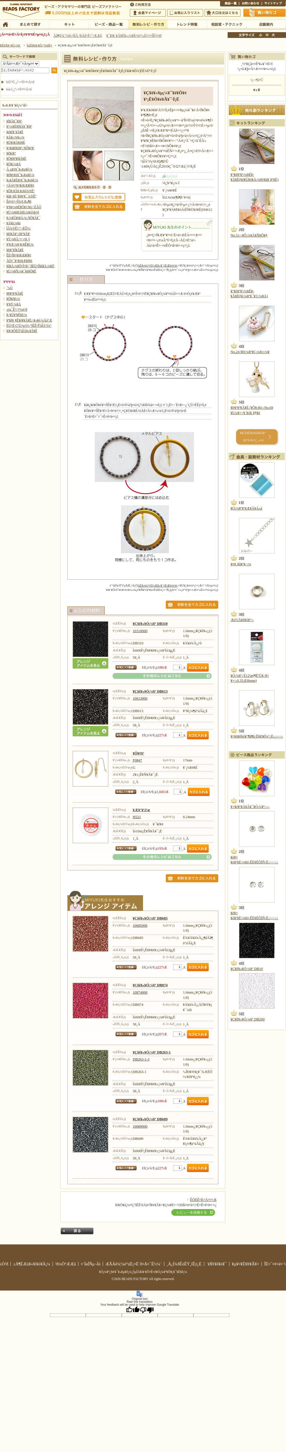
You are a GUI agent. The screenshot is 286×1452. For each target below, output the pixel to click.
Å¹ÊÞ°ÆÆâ (266, 24)
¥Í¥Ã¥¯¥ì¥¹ (14, 121)
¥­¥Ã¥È (69, 24)
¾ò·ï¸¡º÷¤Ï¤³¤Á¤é (19, 89)
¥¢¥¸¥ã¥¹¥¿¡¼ (241, 564)
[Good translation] (133, 1309)
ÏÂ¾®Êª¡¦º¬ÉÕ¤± (18, 228)
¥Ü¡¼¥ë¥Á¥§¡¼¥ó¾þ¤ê (22, 212)
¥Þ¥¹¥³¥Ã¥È (14, 293)
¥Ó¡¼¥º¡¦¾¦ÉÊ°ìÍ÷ (108, 24)
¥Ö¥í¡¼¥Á (13, 164)
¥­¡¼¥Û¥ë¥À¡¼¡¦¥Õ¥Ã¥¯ (23, 218)
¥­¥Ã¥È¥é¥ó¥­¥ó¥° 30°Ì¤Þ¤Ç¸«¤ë (253, 436)
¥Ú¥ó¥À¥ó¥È (15, 142)
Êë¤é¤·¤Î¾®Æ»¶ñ (18, 201)
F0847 (137, 760)
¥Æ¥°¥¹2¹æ (141, 810)
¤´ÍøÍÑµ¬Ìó (91, 1264)
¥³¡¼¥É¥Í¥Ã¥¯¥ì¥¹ (19, 126)
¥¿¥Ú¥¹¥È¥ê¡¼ (16, 315)
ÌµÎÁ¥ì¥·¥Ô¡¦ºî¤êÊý (147, 24)
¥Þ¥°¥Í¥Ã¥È (15, 250)
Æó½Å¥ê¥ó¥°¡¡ (242, 620)
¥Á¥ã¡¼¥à (13, 223)
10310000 (140, 631)
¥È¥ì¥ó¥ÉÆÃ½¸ (187, 24)
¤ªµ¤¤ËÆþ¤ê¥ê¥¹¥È (185, 13)
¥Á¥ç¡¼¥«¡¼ (15, 137)
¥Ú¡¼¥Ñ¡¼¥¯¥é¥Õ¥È (21, 271)
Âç (273, 35)
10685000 (140, 926)
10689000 (140, 1126)
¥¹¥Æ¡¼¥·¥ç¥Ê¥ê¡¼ (20, 244)
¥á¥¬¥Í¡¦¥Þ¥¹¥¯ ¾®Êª (21, 196)
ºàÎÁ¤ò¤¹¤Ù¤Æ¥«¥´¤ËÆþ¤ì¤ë (157, 265)
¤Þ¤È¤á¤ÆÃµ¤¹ (29, 24)
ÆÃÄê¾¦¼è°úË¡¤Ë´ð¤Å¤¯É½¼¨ (133, 1264)
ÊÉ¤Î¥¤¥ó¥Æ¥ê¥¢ (18, 255)
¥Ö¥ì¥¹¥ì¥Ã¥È (16, 158)
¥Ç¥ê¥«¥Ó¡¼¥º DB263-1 (152, 1052)
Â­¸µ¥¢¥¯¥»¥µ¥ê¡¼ (19, 169)
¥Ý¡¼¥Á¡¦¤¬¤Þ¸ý (18, 239)
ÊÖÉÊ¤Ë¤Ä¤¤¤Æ (203, 1200)
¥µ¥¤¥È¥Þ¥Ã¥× (274, 4)
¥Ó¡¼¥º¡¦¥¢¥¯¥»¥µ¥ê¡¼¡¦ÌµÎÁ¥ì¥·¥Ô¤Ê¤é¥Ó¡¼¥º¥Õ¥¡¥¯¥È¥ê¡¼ (143, 1272)
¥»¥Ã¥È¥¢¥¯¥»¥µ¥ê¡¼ (22, 180)
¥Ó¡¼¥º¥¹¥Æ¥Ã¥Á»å (246, 508)
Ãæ (267, 35)
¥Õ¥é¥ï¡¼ (13, 298)
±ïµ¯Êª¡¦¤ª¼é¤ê (16, 309)
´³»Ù (9, 288)
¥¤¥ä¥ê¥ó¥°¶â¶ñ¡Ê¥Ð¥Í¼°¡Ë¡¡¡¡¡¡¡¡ (257, 736)
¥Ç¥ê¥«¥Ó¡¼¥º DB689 (150, 1119)
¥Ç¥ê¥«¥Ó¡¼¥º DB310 (150, 624)
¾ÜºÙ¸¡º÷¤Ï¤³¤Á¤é (20, 82)
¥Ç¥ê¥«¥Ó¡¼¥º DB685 (150, 918)
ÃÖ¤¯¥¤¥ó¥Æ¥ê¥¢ (19, 260)
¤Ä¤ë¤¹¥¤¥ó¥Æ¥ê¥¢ (20, 185)
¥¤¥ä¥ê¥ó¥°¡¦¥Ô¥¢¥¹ (20, 148)
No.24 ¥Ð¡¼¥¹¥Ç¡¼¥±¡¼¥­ (250, 352)
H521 (137, 817)
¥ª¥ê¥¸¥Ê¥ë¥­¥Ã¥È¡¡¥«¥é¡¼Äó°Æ (29, 320)
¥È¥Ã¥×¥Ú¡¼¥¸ (10, 45)
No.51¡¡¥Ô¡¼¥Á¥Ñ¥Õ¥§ (249, 235)
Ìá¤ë (77, 1230)
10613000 (140, 698)
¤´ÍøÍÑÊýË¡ (141, 4)
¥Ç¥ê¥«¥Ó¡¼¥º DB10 (247, 969)
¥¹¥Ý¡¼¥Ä (13, 304)
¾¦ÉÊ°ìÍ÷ (229, 4)
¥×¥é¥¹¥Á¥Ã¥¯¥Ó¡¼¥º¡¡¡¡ (250, 807)
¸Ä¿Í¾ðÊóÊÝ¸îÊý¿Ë (184, 1264)
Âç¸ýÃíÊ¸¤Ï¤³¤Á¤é (222, 13)
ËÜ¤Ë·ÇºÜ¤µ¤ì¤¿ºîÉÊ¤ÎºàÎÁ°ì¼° (29, 325)
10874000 (140, 992)
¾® (261, 35)
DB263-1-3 (141, 1059)
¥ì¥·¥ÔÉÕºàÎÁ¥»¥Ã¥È (21, 331)
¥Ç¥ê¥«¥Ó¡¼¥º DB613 (150, 691)
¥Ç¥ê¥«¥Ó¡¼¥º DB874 (150, 985)
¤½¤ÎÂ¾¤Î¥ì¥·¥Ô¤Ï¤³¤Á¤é (162, 676)
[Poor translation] (147, 1309)
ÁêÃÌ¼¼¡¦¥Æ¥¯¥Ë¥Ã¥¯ (226, 24)
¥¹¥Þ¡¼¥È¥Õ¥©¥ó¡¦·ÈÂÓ (23, 207)
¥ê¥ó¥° (11, 153)
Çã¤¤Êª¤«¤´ (264, 12)
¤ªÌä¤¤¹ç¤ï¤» (250, 4)
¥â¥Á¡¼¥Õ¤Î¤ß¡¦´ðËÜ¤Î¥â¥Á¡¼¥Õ (30, 266)
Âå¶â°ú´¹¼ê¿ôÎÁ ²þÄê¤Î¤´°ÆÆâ (77, 36)
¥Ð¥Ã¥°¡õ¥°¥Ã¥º (18, 234)
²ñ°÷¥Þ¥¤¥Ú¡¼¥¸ (148, 13)
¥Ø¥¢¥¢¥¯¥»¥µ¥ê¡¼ (20, 175)
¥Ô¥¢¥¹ (138, 753)
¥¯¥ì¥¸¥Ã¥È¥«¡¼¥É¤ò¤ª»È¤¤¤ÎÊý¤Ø (133, 36)
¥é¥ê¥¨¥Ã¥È (14, 132)
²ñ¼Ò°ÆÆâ (65, 1264)
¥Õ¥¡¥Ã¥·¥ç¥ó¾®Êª (20, 191)
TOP (5, 24)
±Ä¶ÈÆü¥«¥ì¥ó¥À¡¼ (31, 1264)
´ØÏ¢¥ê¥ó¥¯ (217, 1264)
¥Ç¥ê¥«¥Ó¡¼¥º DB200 (248, 1019)
